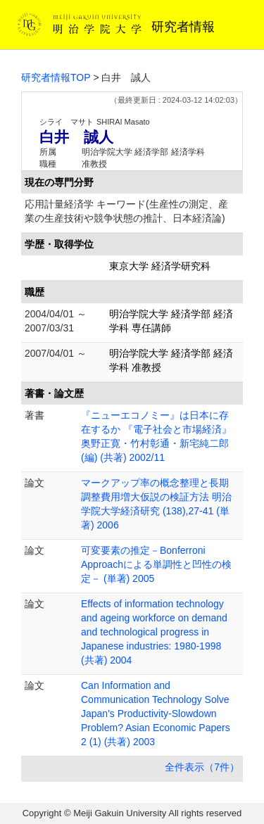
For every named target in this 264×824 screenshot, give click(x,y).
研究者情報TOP (56, 77)
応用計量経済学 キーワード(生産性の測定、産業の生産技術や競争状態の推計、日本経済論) (126, 211)
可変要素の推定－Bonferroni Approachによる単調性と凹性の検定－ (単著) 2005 (156, 564)
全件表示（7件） (202, 767)
